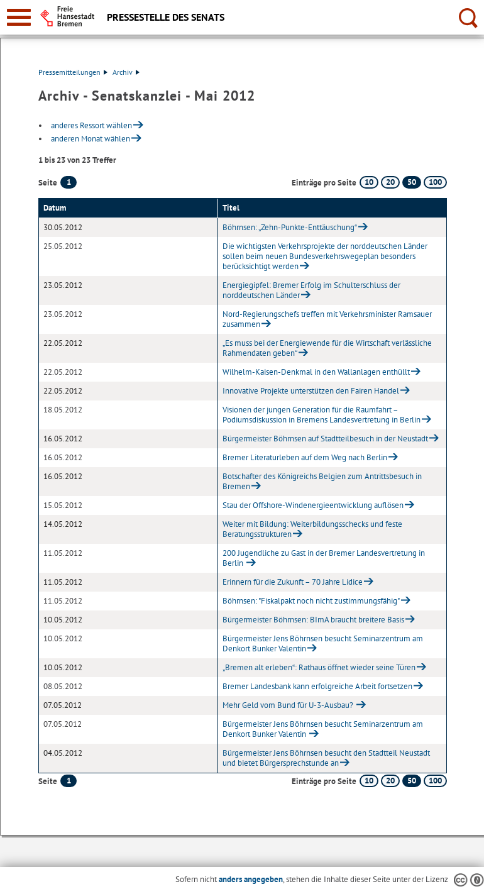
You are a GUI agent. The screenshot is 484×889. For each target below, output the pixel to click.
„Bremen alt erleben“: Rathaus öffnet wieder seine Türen (319, 667)
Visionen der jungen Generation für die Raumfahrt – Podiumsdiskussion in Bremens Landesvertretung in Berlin (322, 414)
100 (435, 182)
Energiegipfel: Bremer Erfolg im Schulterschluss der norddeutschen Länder (311, 290)
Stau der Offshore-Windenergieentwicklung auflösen (313, 505)
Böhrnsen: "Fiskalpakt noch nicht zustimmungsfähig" (311, 600)
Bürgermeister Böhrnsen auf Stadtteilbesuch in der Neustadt (325, 438)
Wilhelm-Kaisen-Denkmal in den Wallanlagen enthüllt (316, 372)
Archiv (126, 72)
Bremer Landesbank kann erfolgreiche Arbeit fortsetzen (317, 686)
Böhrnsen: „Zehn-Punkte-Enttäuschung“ (290, 227)
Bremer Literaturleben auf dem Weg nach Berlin (305, 457)
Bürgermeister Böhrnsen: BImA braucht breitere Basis (313, 619)
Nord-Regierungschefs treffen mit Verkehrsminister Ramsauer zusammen (327, 319)
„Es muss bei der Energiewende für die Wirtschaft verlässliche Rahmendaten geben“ (327, 348)
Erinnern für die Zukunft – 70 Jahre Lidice (293, 582)
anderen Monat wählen (90, 138)
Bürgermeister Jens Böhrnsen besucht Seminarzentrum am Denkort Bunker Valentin (323, 643)
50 (411, 182)
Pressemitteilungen (72, 72)
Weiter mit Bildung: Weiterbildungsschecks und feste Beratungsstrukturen (312, 529)
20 (390, 182)
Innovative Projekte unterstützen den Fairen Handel (311, 390)
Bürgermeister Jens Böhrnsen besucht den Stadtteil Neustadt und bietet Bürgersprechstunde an (326, 758)
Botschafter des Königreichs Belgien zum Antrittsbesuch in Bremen (322, 481)
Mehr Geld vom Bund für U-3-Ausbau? (289, 705)
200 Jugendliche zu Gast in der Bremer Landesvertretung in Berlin (324, 558)
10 (369, 182)
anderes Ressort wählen (91, 125)
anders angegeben (251, 879)
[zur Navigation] (19, 17)
